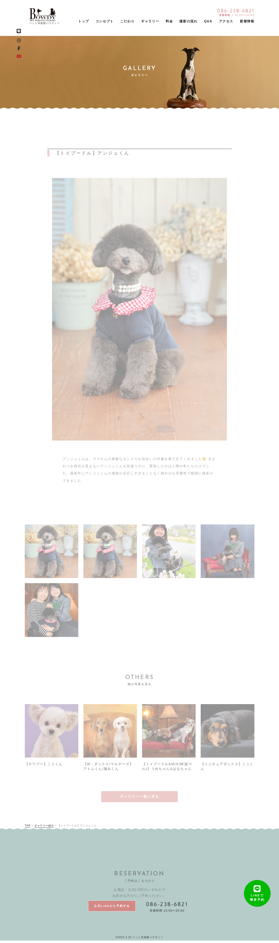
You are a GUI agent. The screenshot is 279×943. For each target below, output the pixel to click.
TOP (28, 827)
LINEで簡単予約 (257, 886)
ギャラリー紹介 (44, 827)
